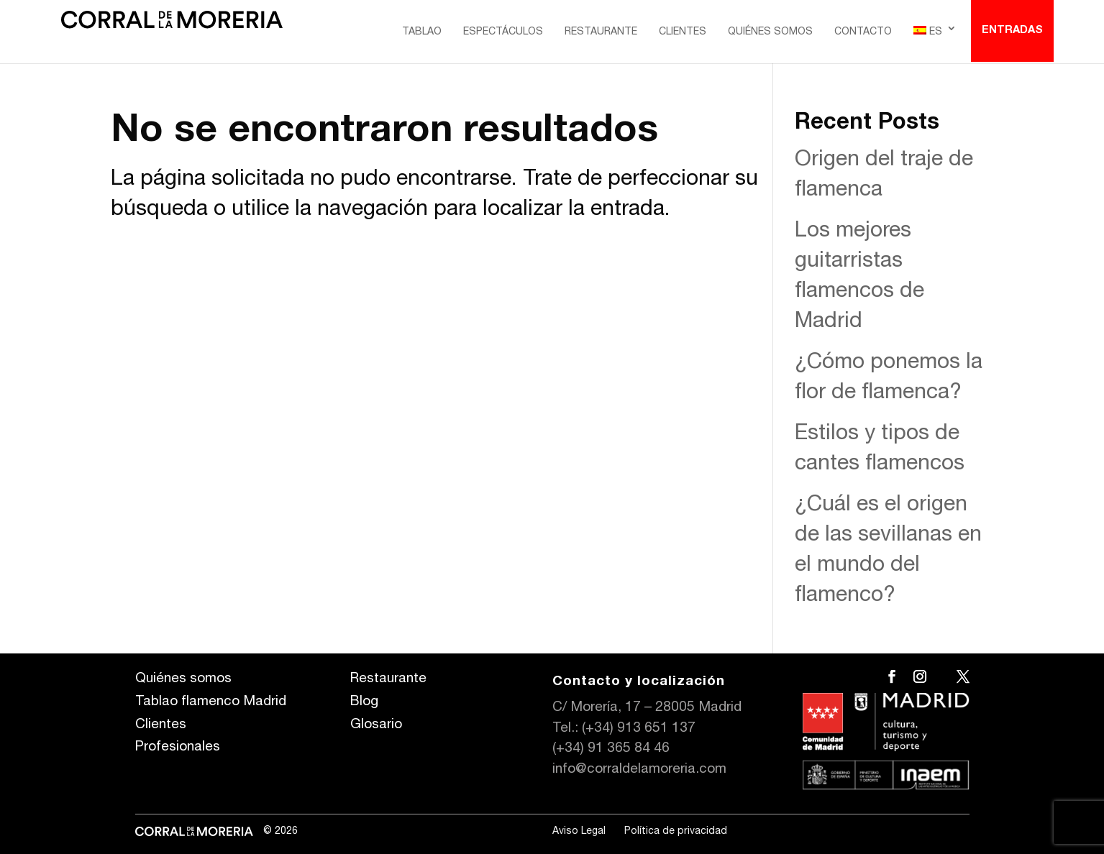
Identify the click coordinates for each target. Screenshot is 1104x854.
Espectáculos (503, 32)
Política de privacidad (675, 832)
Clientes (682, 32)
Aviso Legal (579, 832)
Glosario (376, 725)
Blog (364, 702)
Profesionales (177, 747)
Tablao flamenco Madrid (210, 702)
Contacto (863, 32)
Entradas (1012, 30)
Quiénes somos (770, 32)
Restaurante (601, 32)
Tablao (422, 32)
